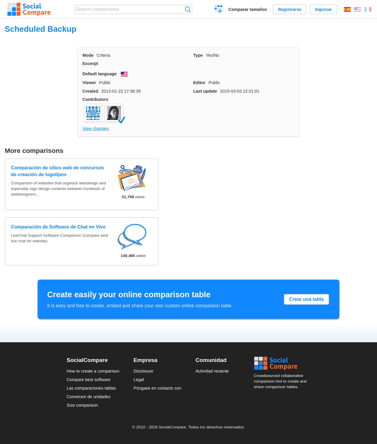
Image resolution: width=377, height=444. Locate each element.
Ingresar (323, 9)
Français (367, 9)
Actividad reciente (212, 371)
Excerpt (90, 63)
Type (198, 55)
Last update (205, 91)
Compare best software (88, 379)
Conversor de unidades (88, 396)
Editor (199, 82)
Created (90, 91)
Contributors (95, 99)
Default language (99, 73)
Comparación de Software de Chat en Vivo (58, 226)
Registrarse (289, 9)
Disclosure (143, 371)
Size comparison (82, 405)
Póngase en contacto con (157, 388)
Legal (138, 379)
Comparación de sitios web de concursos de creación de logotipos (57, 171)
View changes (95, 128)
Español (347, 9)
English (357, 9)
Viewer (89, 82)
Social (282, 363)
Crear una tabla (306, 299)
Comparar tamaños (248, 9)
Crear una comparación (219, 10)
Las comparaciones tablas (91, 388)
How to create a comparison (93, 371)
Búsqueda (188, 9)
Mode (88, 55)
